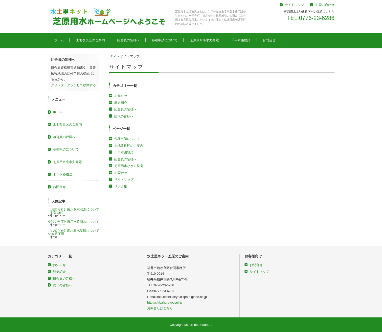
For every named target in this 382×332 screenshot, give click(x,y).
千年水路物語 (240, 40)
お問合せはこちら (160, 308)
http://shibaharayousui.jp (164, 302)
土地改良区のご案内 (90, 40)
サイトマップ (124, 179)
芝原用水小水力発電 (204, 40)
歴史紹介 (120, 102)
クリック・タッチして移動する (73, 85)
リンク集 (120, 186)
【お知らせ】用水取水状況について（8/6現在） (73, 211)
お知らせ (120, 96)
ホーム (59, 40)
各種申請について (165, 40)
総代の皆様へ (124, 116)
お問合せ (269, 40)
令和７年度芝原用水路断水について (73, 222)
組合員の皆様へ (128, 40)
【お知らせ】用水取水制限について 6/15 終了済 (75, 232)
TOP (112, 56)
